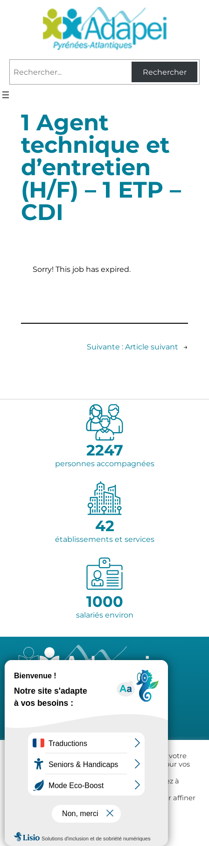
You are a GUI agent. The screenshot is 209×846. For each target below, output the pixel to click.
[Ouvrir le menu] (5, 94)
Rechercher (165, 72)
